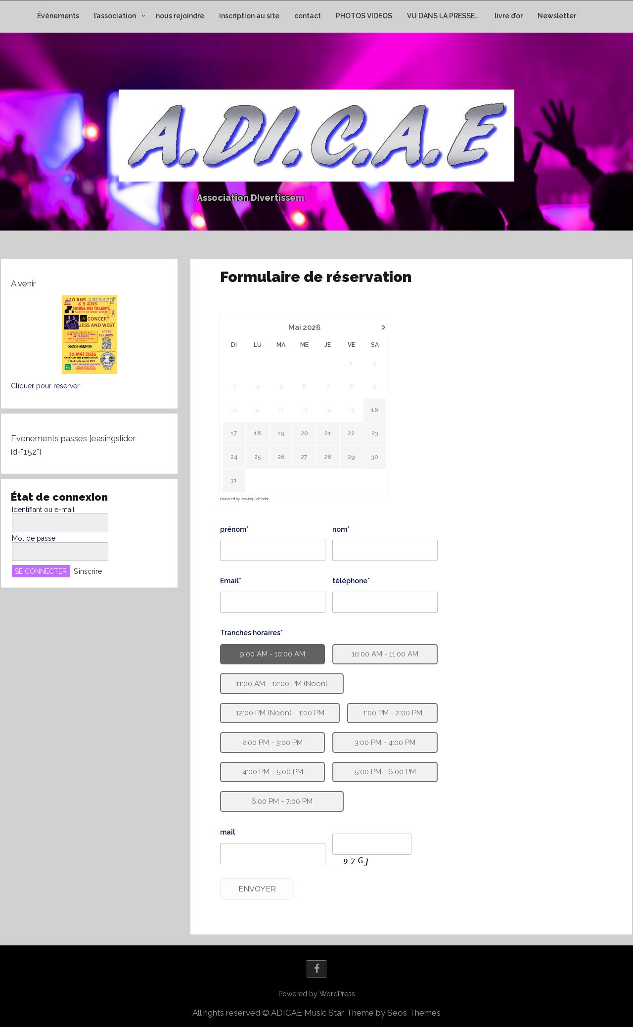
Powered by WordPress (316, 994)
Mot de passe (33, 538)
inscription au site (249, 16)
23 (375, 439)
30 (375, 461)
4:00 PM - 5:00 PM (269, 774)
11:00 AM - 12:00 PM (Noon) (280, 683)
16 (375, 417)
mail (221, 837)
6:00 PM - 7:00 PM (278, 804)
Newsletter (557, 16)
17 (237, 439)
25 (260, 461)
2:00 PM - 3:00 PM (270, 743)
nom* (341, 530)
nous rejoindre (180, 16)
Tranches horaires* (250, 632)
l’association (115, 16)
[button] (89, 334)
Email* (230, 581)
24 (237, 461)
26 (283, 461)
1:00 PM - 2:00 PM (392, 713)
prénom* (236, 530)
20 (306, 439)
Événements (58, 16)
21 (329, 439)
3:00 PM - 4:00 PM (384, 743)
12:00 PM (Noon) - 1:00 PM (277, 713)
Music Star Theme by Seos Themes (372, 1013)
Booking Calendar (256, 501)
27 (306, 461)
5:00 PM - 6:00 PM (384, 774)
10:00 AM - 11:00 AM (384, 654)
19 (283, 439)
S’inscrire (88, 571)
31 (236, 483)
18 (261, 439)
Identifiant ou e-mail (43, 510)
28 (329, 461)
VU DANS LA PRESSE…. (443, 16)
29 (352, 461)
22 (352, 439)
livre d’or (509, 16)
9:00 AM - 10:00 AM (271, 654)
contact (307, 16)
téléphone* (351, 581)
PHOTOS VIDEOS (364, 16)
